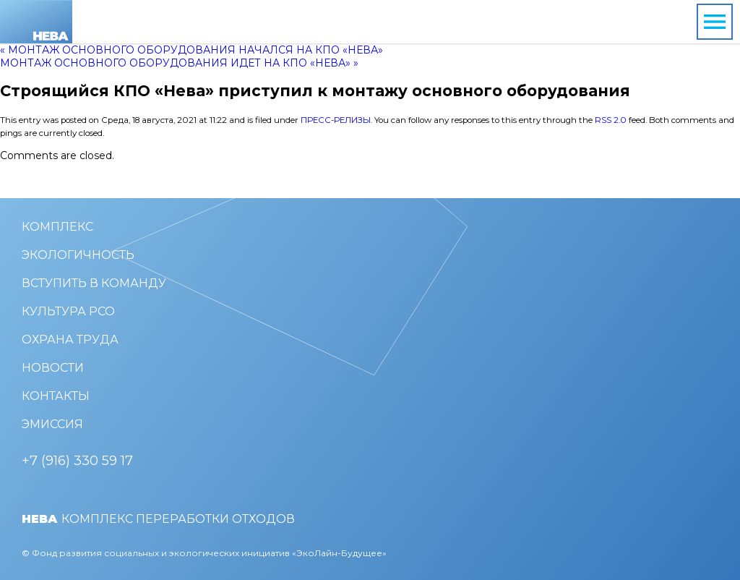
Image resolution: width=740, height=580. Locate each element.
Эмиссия (52, 424)
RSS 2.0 (611, 120)
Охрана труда (70, 339)
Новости (53, 368)
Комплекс (57, 227)
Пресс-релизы (336, 120)
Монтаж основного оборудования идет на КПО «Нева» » (179, 62)
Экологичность (78, 255)
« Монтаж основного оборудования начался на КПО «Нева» (191, 49)
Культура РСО (68, 311)
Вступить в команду (94, 283)
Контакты (56, 396)
